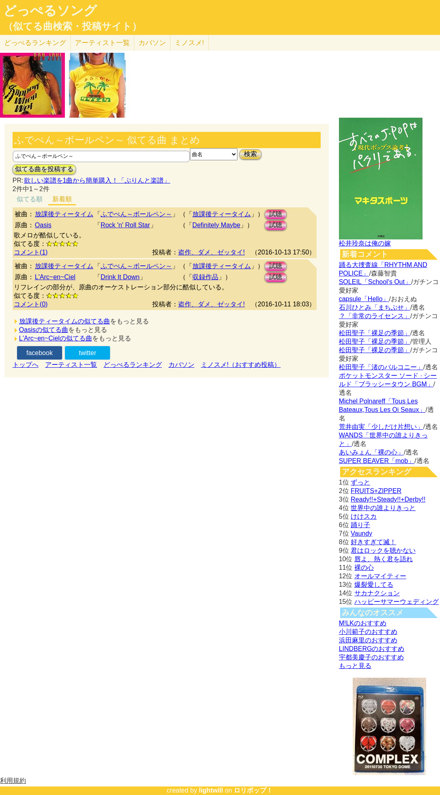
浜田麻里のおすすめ (368, 640)
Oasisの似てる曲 (43, 329)
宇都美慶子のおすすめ (371, 657)
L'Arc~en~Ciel (55, 277)
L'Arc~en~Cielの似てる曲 (55, 338)
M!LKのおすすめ (362, 623)
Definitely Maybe (216, 225)
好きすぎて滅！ (373, 542)
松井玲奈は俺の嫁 (365, 243)
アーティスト (102, 43)
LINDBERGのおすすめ (372, 648)
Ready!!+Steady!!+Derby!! (388, 499)
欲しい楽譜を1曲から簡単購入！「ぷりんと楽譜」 (97, 180)
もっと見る (355, 665)
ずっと (360, 482)
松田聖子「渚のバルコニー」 (381, 367)
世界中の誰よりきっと (383, 507)
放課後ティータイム (64, 214)
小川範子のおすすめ (368, 631)
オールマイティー (380, 576)
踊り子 (360, 524)
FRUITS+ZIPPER (376, 490)
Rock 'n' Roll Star (125, 225)
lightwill (211, 790)
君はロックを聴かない (383, 550)
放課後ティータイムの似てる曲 (64, 321)
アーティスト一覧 (71, 364)
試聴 (275, 214)
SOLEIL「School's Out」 (375, 281)
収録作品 (205, 277)
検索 (250, 154)
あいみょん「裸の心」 (371, 452)
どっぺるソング (50, 10)
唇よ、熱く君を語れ (383, 559)
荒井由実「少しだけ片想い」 (381, 426)
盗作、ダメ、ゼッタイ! (211, 252)
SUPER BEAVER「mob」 (376, 460)
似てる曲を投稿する (44, 169)
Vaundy (361, 533)
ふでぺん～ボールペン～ (136, 214)
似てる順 (30, 199)
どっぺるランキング (133, 364)
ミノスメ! (189, 43)
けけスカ (364, 516)
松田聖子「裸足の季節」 (374, 333)
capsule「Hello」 (364, 298)
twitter (87, 352)
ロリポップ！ (253, 790)
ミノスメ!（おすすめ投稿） (240, 364)
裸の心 (364, 567)
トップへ (26, 364)
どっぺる (35, 43)
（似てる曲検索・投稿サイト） (72, 26)
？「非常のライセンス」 (374, 315)
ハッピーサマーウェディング (396, 601)
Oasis (43, 225)
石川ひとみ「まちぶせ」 (374, 307)
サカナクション (377, 593)
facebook (39, 352)
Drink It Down (120, 277)
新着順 (62, 199)
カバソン (152, 43)
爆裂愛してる (373, 584)
